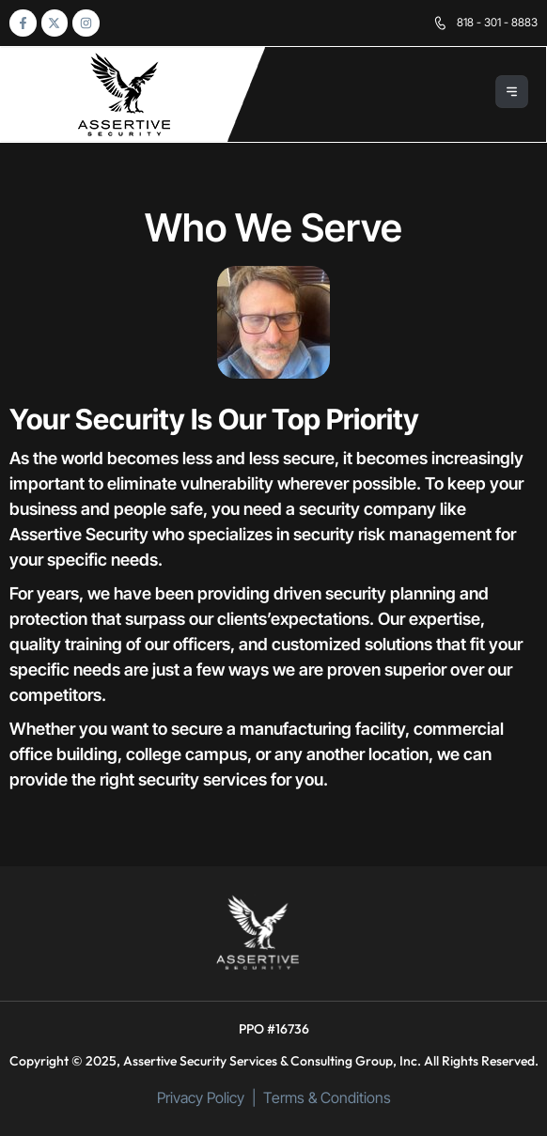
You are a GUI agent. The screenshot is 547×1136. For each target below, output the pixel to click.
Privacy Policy (200, 1097)
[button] (513, 94)
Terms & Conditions (327, 1097)
